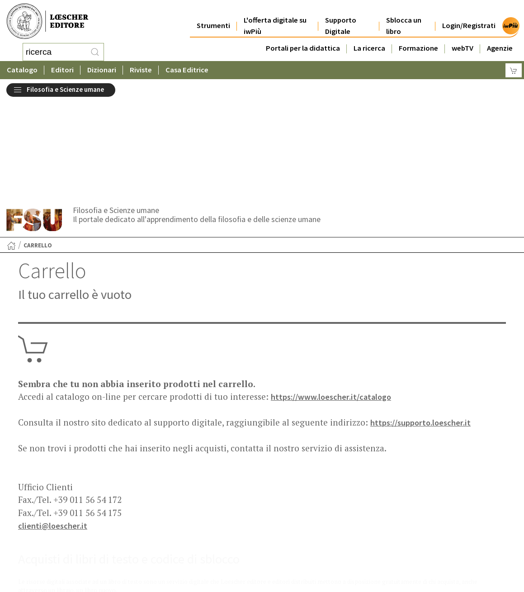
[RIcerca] (95, 52)
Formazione (418, 41)
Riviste (141, 70)
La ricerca (369, 41)
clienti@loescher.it (53, 422)
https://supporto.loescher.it (422, 319)
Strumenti (213, 19)
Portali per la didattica (303, 41)
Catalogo (22, 70)
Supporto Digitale (340, 19)
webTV (462, 41)
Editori (62, 70)
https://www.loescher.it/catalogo (333, 294)
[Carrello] (513, 70)
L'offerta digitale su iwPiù (275, 19)
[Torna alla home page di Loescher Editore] (47, 21)
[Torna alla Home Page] (11, 142)
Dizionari (101, 70)
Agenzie (500, 41)
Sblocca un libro (403, 19)
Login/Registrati (469, 19)
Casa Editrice (186, 70)
